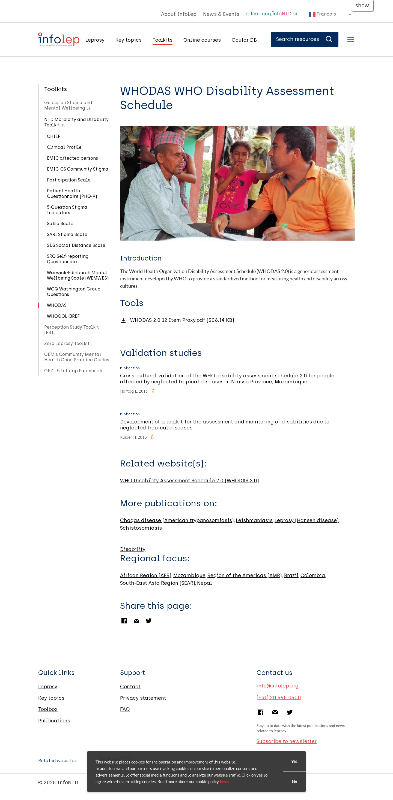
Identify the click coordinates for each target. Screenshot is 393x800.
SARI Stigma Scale (67, 234)
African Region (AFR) (145, 575)
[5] (88, 108)
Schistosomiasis (141, 528)
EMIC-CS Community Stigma (77, 169)
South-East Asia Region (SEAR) (157, 583)
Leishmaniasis (254, 520)
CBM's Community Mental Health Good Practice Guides (76, 357)
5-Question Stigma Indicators (67, 210)
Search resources (304, 39)
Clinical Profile (64, 147)
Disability (132, 549)
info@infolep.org (278, 686)
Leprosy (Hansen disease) (307, 520)
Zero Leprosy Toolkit (67, 343)
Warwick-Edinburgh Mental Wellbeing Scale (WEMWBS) (78, 275)
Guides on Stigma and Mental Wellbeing (68, 105)
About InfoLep (178, 14)
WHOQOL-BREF (63, 316)
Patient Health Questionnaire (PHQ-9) (72, 193)
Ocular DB (244, 40)
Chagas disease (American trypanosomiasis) (177, 520)
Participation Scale (69, 180)
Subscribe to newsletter (287, 741)
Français (322, 14)
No (294, 782)
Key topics (128, 40)
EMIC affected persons (72, 158)
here (224, 781)
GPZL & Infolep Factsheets (73, 370)
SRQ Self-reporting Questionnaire (67, 259)
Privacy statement (143, 698)
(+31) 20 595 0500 (279, 698)
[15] (63, 125)
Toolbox (48, 709)
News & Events (221, 14)
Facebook (124, 621)
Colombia (312, 575)
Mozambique (189, 575)
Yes (294, 761)
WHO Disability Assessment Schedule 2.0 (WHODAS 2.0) (189, 481)
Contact (130, 687)
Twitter (149, 621)
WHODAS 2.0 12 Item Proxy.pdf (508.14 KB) (182, 320)
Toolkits (162, 40)
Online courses (202, 40)
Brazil (291, 575)
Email (136, 621)
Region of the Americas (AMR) (244, 575)
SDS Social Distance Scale (76, 245)
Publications (54, 721)
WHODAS (57, 305)
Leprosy (95, 40)
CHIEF (53, 136)
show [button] (362, 5)
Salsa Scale (60, 223)
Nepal (204, 583)
